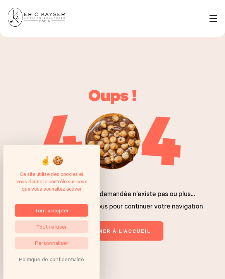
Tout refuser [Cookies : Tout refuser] (51, 226)
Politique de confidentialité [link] (51, 259)
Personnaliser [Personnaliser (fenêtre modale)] (51, 242)
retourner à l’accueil (112, 231)
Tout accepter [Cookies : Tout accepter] (51, 210)
